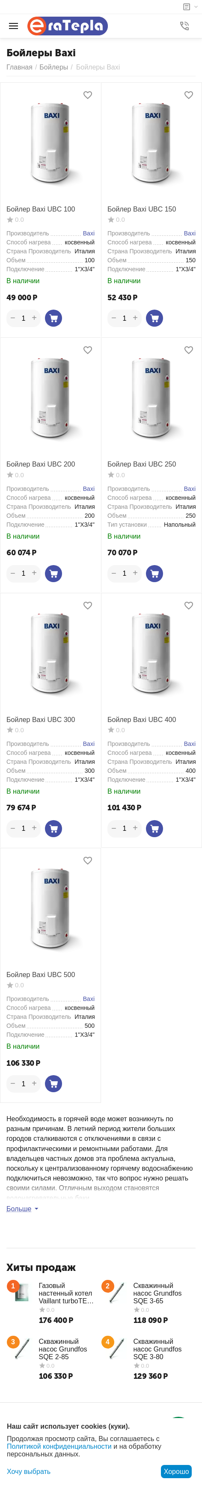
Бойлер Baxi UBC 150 (141, 209)
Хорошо (176, 1471)
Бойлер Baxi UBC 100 (40, 209)
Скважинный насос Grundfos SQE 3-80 (158, 1349)
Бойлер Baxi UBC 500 (40, 974)
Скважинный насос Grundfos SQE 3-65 (158, 1293)
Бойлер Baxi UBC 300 (40, 719)
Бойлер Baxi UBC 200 (40, 464)
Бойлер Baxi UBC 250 (141, 464)
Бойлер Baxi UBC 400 (141, 719)
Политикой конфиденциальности (59, 1446)
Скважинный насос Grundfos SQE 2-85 (63, 1349)
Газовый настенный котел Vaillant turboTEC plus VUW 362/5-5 (67, 1293)
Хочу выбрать (28, 1471)
